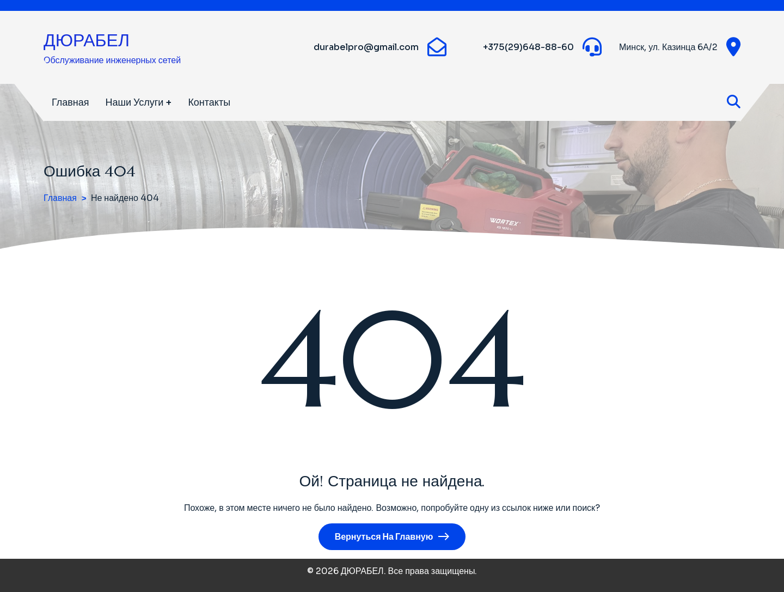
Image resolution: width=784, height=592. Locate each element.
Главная (70, 102)
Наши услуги (135, 102)
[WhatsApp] (470, 47)
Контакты (209, 102)
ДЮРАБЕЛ (87, 40)
